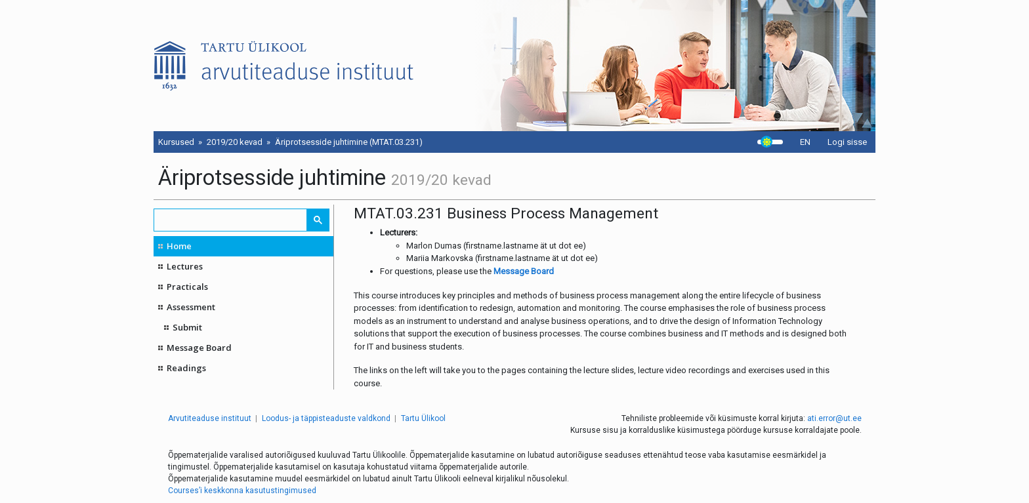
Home (179, 246)
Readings (186, 368)
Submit (187, 327)
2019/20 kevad (234, 142)
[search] (231, 220)
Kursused (176, 142)
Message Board (199, 347)
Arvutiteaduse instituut (209, 418)
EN (805, 142)
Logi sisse (847, 142)
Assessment (191, 307)
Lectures (185, 266)
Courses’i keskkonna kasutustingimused (242, 490)
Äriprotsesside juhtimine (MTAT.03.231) (349, 142)
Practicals (187, 286)
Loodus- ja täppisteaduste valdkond (326, 418)
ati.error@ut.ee (834, 418)
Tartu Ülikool (423, 418)
